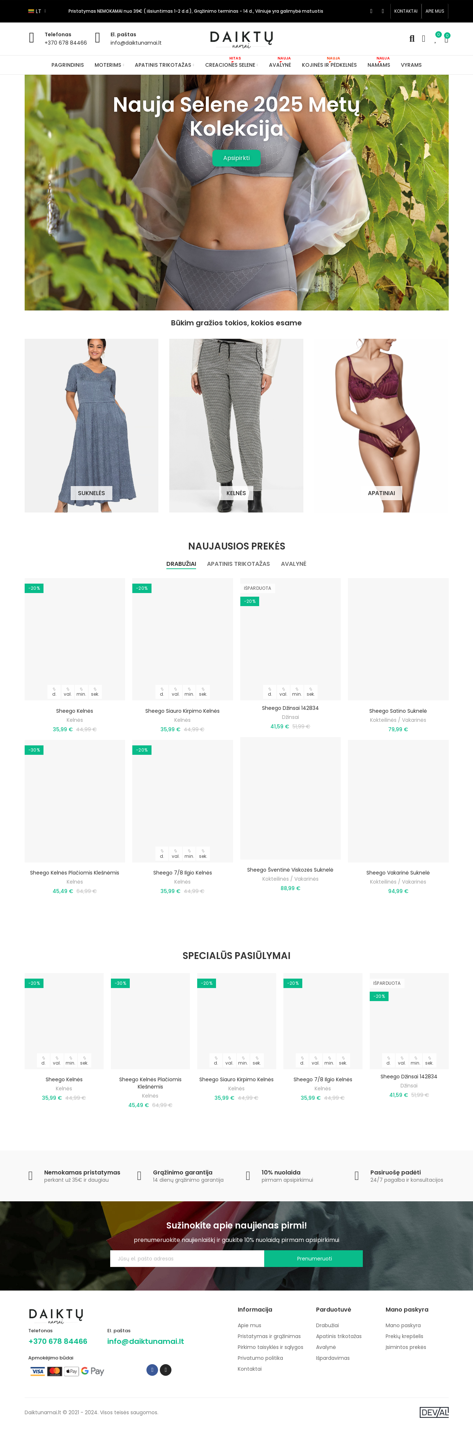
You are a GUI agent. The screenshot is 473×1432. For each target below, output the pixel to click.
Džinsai (290, 724)
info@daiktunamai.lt (136, 42)
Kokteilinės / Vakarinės (290, 886)
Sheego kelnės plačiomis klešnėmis (74, 880)
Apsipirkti (236, 158)
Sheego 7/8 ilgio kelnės (182, 880)
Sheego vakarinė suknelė (398, 880)
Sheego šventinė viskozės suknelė (290, 877)
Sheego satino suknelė (398, 718)
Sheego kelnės (74, 718)
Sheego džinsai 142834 (290, 715)
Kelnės (75, 727)
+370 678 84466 (66, 42)
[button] (406, 11)
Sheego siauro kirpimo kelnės (182, 718)
